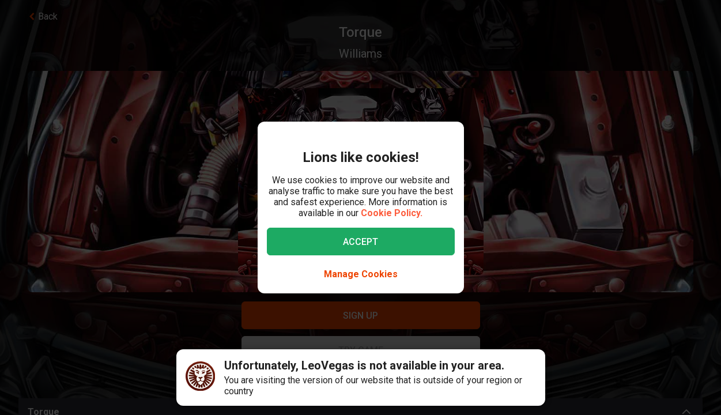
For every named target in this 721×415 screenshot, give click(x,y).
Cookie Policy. (391, 212)
